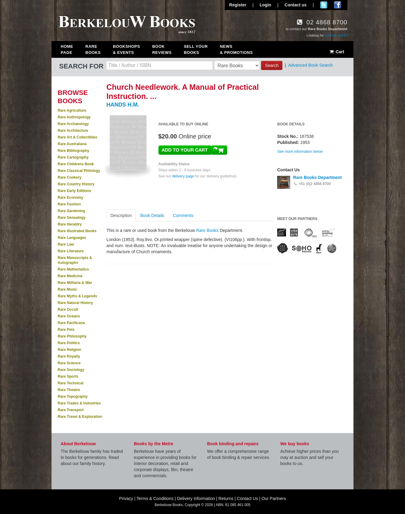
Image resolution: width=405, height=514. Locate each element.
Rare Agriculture (72, 110)
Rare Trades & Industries (79, 403)
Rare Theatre (69, 390)
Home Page (67, 49)
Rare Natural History (75, 303)
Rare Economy (70, 197)
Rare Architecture (73, 130)
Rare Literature (71, 251)
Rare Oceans (69, 316)
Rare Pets (66, 329)
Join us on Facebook (337, 5)
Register (237, 4)
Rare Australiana (72, 144)
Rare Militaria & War (75, 283)
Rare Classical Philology (79, 171)
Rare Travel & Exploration (80, 416)
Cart (336, 51)
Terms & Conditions (155, 498)
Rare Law (66, 244)
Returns (225, 498)
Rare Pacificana (71, 323)
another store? (336, 35)
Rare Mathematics (73, 269)
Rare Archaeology (73, 124)
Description (121, 215)
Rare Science (69, 363)
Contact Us (247, 498)
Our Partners (273, 498)
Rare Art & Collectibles (77, 137)
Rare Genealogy (71, 217)
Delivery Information (196, 498)
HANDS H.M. (122, 105)
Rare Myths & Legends (77, 296)
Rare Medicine (70, 276)
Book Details (152, 215)
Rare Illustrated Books (77, 231)
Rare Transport (71, 410)
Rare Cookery (69, 177)
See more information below (300, 151)
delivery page (183, 176)
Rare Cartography (73, 157)
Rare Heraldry (70, 224)
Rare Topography (73, 396)
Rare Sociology (71, 370)
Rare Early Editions (74, 191)
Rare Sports (68, 376)
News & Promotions (236, 49)
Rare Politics (69, 343)
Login (265, 4)
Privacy (126, 498)
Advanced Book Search (310, 65)
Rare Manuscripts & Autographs (75, 260)
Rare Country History (76, 184)
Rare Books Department (317, 177)
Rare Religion (69, 350)
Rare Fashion (69, 204)
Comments (183, 215)
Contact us (295, 4)
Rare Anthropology (74, 117)
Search (271, 65)
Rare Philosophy (72, 336)
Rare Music (67, 289)
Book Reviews (161, 49)
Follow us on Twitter (324, 5)
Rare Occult (68, 309)
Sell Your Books (196, 49)
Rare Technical (70, 383)
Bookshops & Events (126, 49)
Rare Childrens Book (76, 164)
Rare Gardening (71, 211)
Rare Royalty (69, 356)
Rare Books (93, 49)
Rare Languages (72, 238)
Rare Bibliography (73, 151)
